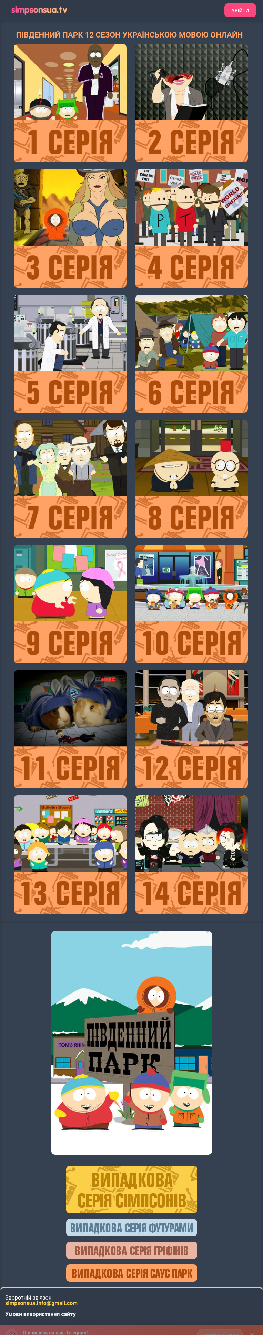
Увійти (240, 10)
